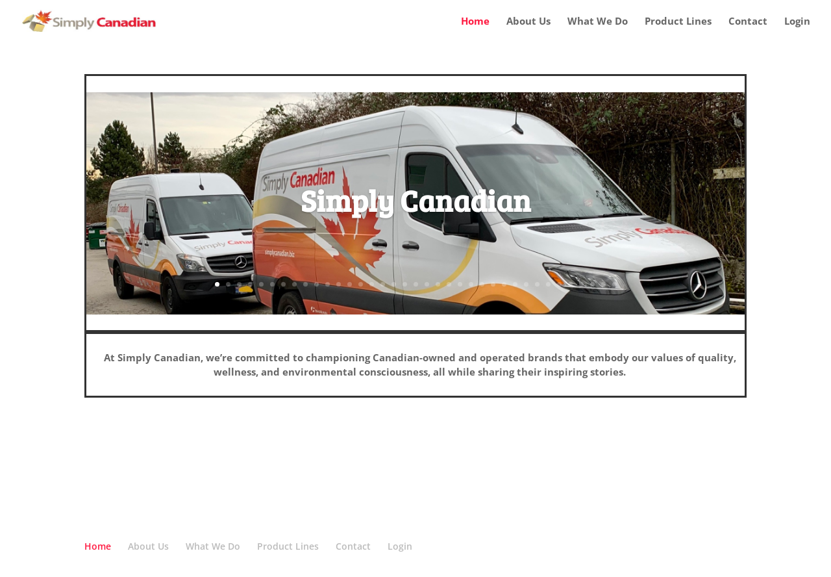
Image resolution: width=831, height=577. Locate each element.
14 (360, 284)
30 (537, 284)
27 (504, 284)
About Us (528, 21)
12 (338, 284)
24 (471, 284)
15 (371, 284)
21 (438, 284)
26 (493, 284)
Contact (747, 21)
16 (382, 284)
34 (581, 284)
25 (482, 284)
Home (475, 21)
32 (559, 284)
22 (449, 284)
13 (349, 284)
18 (405, 284)
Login (797, 21)
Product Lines (678, 21)
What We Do (597, 21)
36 (603, 284)
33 (570, 284)
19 (416, 284)
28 (515, 284)
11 (327, 284)
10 (316, 284)
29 (526, 284)
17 (393, 284)
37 (614, 284)
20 (427, 284)
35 (592, 284)
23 (460, 284)
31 (548, 284)
